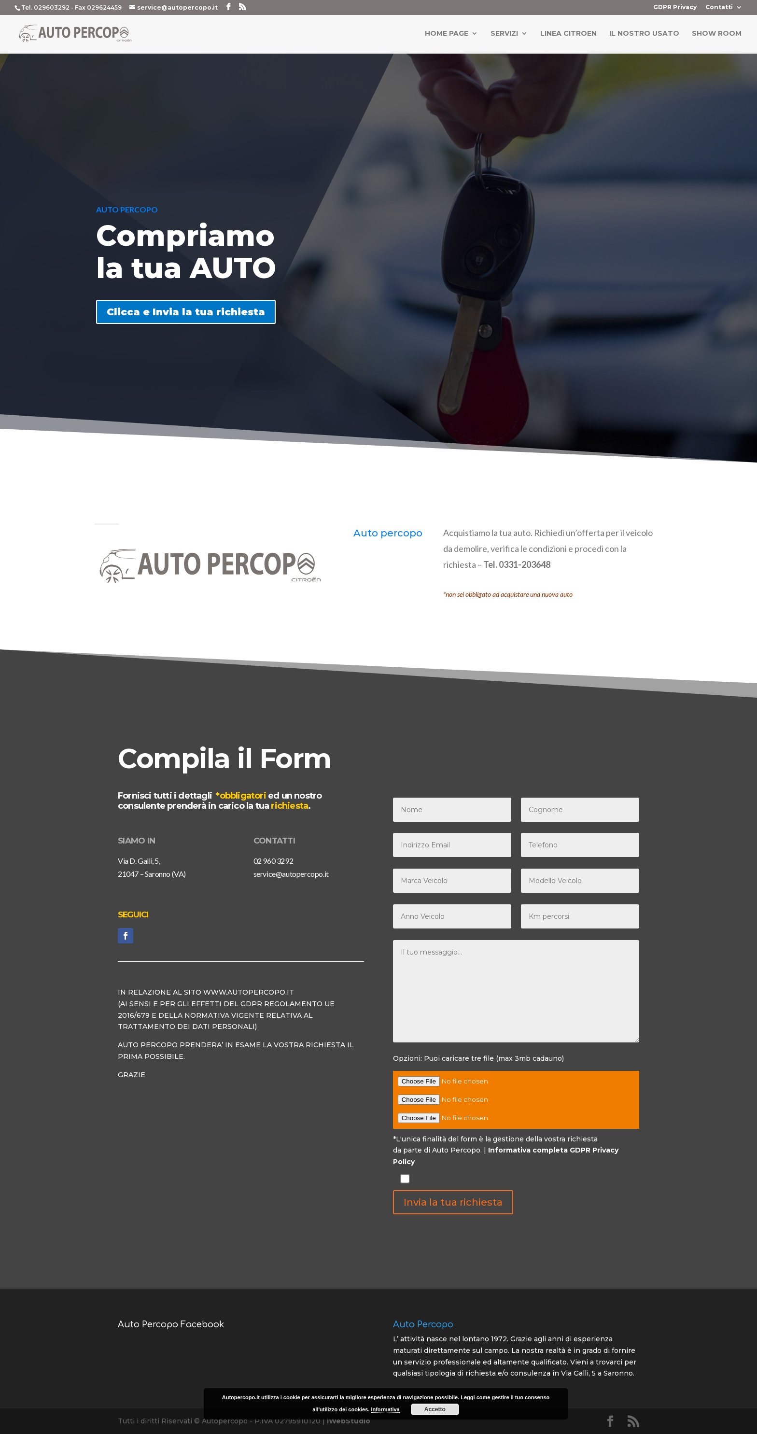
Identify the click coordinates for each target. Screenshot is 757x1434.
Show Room (717, 34)
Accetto (435, 1409)
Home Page (446, 34)
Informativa (385, 1409)
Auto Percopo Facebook (171, 1324)
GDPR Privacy (675, 7)
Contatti (719, 7)
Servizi (504, 34)
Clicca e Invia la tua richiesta (186, 312)
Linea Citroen (568, 34)
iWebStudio (348, 1421)
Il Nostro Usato (644, 34)
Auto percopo (387, 533)
